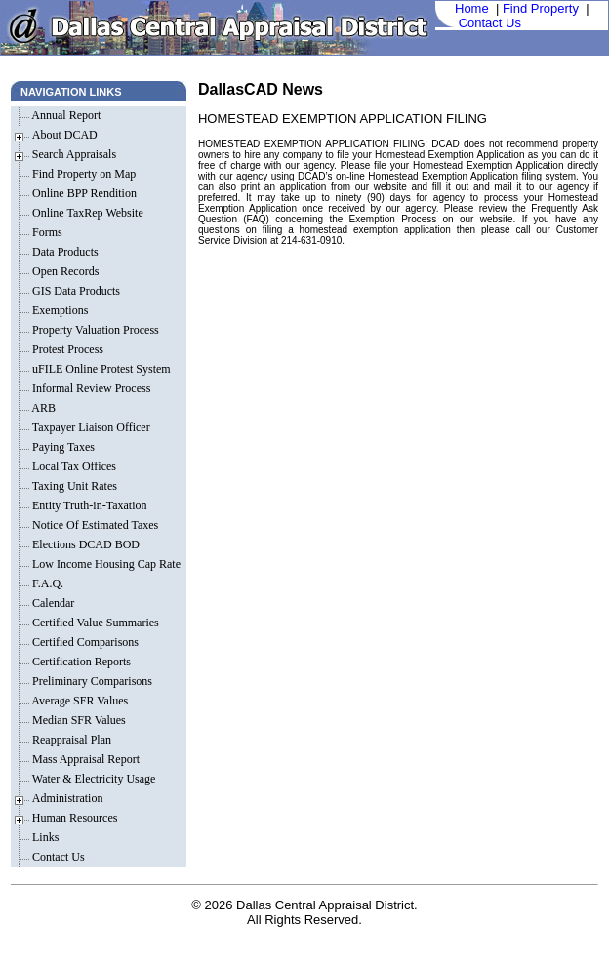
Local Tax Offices (72, 466)
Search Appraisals (74, 154)
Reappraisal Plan (70, 739)
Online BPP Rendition (83, 193)
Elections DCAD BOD (84, 544)
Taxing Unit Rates (73, 486)
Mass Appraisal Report (84, 759)
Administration (67, 798)
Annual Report (65, 115)
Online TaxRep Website (86, 213)
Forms (45, 232)
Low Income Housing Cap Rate (107, 564)
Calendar (51, 603)
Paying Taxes (62, 447)
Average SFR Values (78, 700)
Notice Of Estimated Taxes (93, 525)
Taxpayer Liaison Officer (89, 427)
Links (44, 837)
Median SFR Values (77, 720)
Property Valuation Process (94, 330)
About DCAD (65, 134)
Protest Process (66, 349)
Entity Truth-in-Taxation (88, 505)
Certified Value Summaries (94, 622)
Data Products (64, 252)
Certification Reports (80, 661)
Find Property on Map (82, 174)
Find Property (541, 8)
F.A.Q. (46, 583)
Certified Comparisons (84, 642)
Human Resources (75, 817)
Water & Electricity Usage (92, 778)
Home (472, 8)
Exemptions (58, 310)
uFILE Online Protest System (100, 369)
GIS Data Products (74, 291)
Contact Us (490, 23)
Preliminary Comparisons (90, 681)
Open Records (64, 271)
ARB (42, 408)
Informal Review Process (89, 388)
